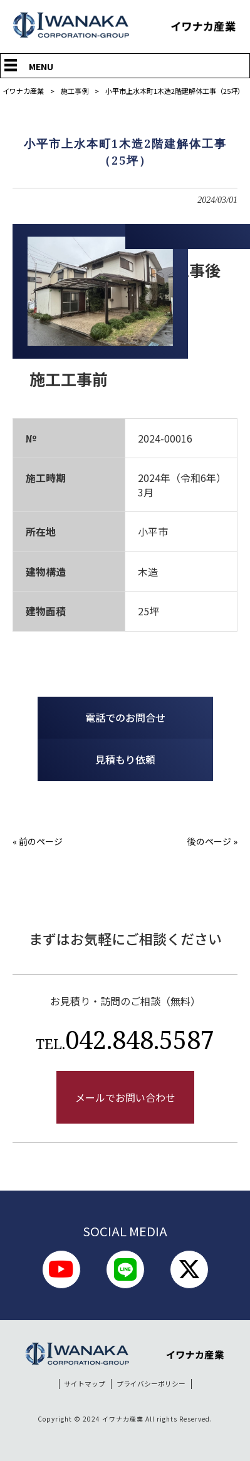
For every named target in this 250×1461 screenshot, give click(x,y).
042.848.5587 (125, 1039)
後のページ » (212, 841)
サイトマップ (84, 1383)
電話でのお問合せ (125, 717)
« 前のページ (38, 841)
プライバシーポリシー (151, 1383)
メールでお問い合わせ (125, 1097)
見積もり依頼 (125, 759)
